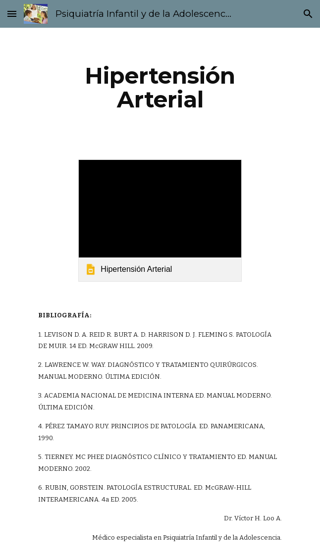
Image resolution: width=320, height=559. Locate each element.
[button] (12, 13)
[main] (159, 87)
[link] (159, 220)
